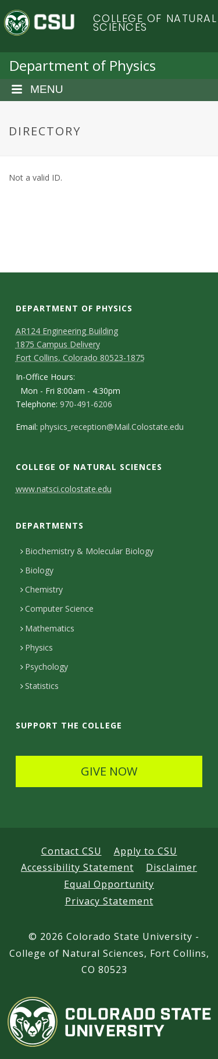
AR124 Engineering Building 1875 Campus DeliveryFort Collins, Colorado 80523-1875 (80, 344)
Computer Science (57, 608)
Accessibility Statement (77, 867)
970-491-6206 (86, 404)
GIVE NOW (109, 771)
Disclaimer (171, 867)
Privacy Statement (109, 901)
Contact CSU (71, 851)
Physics (36, 647)
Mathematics (47, 628)
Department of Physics (82, 65)
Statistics (39, 685)
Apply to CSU (145, 851)
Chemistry (41, 589)
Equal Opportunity (109, 884)
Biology (36, 570)
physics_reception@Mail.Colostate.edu (112, 427)
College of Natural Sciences (155, 23)
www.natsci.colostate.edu (64, 488)
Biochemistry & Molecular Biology (86, 551)
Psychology (44, 666)
